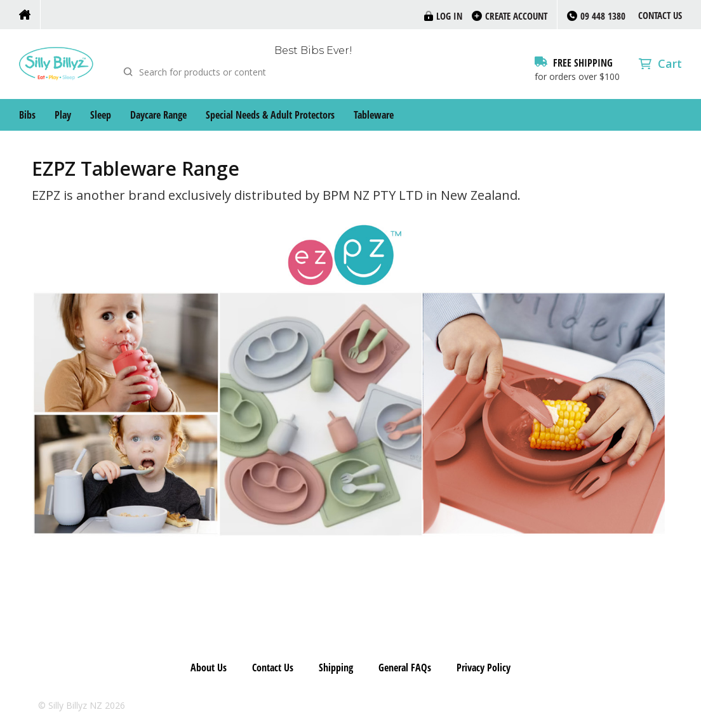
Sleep (100, 115)
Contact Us (660, 15)
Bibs (27, 115)
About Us (208, 668)
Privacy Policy (484, 668)
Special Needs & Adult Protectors (270, 115)
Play (63, 115)
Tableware (374, 115)
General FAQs (404, 668)
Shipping (336, 668)
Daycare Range (158, 115)
